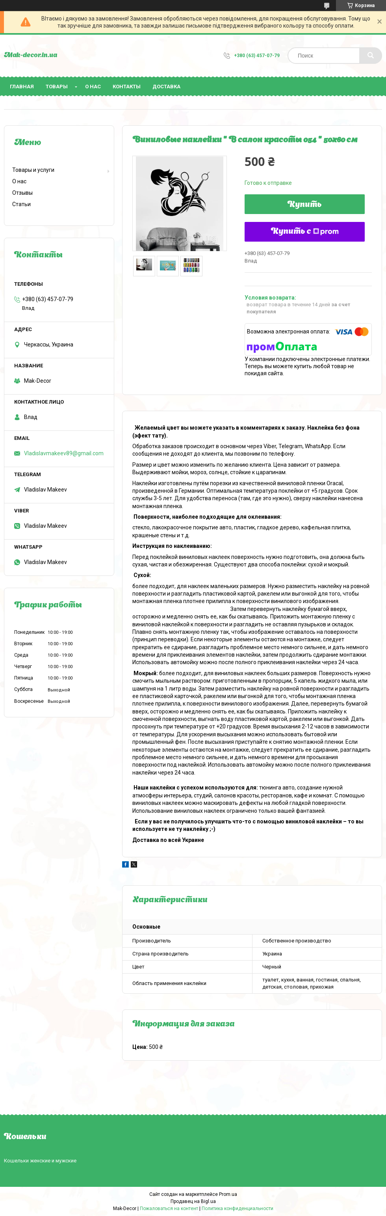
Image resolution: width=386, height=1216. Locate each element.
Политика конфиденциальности (237, 1208)
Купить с (305, 232)
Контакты (127, 86)
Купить (305, 205)
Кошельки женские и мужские (40, 1161)
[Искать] (370, 55)
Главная (22, 86)
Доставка (166, 86)
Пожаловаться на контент (169, 1208)
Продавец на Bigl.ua (193, 1201)
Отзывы (22, 193)
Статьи (21, 204)
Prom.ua (228, 1194)
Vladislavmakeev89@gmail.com (64, 453)
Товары (57, 86)
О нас (93, 86)
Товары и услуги (33, 170)
